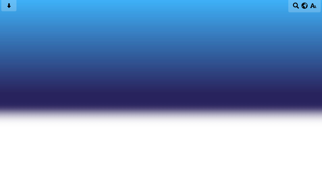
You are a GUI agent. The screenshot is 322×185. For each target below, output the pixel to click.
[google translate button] (304, 6)
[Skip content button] (9, 7)
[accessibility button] (313, 7)
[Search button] (296, 7)
